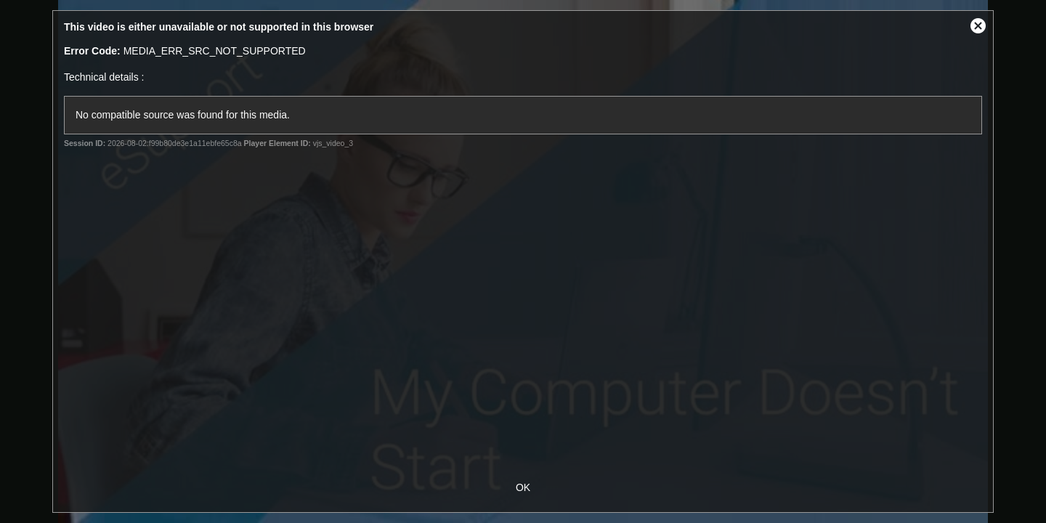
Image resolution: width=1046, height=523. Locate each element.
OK (523, 487)
